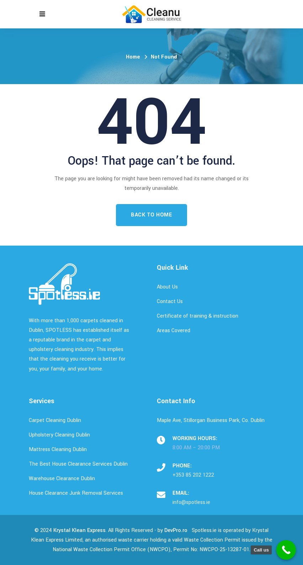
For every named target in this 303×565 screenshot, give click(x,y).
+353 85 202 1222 (193, 475)
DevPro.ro (175, 530)
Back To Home (151, 215)
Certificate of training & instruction (197, 316)
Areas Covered (173, 330)
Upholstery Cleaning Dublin (59, 435)
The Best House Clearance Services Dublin (78, 464)
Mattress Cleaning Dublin (58, 449)
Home (133, 57)
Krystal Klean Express (79, 530)
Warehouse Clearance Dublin (62, 478)
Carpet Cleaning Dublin (55, 420)
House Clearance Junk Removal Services (76, 493)
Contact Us (170, 301)
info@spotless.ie (191, 502)
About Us (167, 287)
